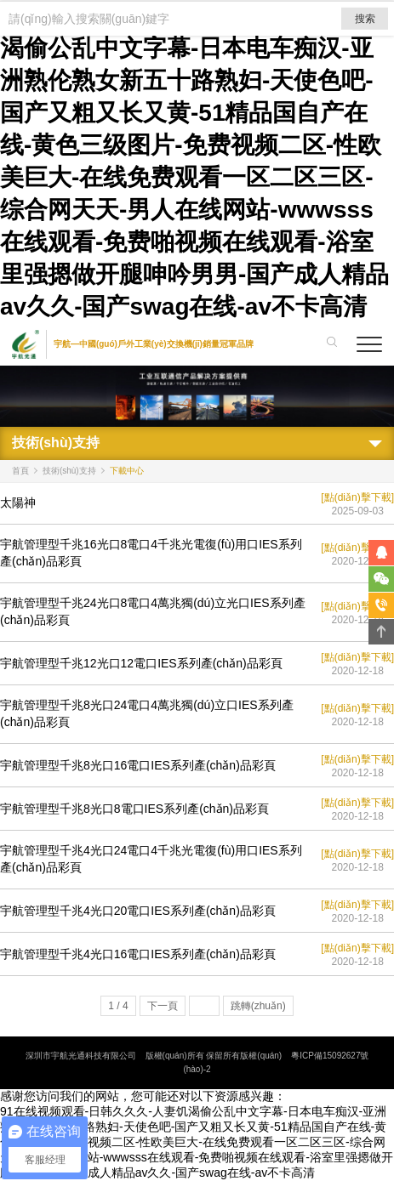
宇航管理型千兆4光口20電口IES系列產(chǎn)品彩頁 (138, 910)
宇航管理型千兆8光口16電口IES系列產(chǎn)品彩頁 (138, 765)
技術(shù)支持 (69, 470)
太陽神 (18, 502)
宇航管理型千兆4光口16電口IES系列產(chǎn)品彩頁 (138, 954)
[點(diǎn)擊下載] (357, 497)
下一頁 (162, 1006)
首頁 (20, 470)
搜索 (365, 19)
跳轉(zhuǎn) (258, 1006)
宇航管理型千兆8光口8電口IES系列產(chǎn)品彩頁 (134, 808)
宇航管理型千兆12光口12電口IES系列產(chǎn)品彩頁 (141, 663)
